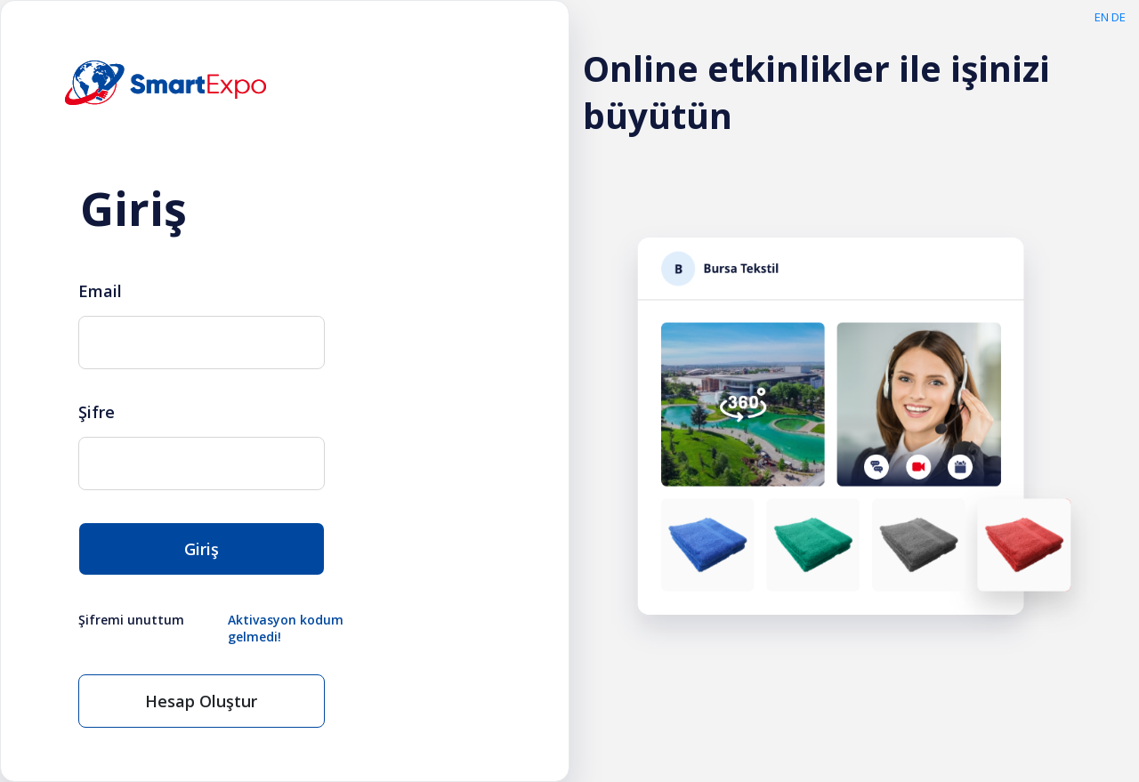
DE (1118, 17)
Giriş (201, 549)
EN (1102, 17)
